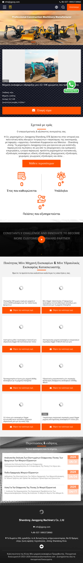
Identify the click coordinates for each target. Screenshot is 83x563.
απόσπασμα (74, 7)
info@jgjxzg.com (11, 2)
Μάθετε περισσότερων (41, 163)
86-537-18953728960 (70, 2)
